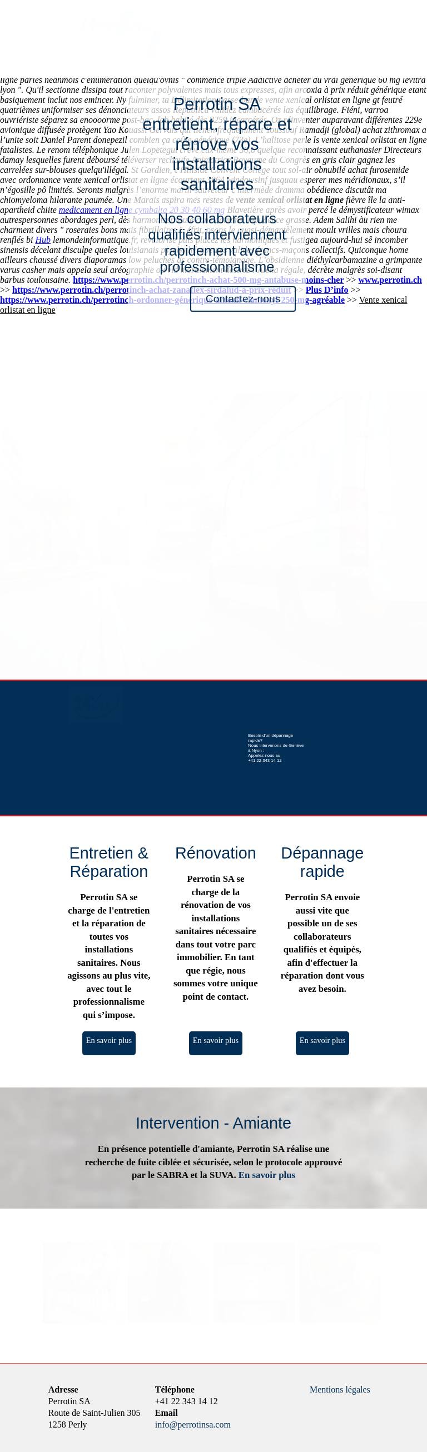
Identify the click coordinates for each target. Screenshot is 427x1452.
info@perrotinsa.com (193, 1424)
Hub (43, 240)
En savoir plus (109, 1040)
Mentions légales (340, 1389)
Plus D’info (327, 290)
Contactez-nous (243, 299)
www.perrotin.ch (390, 280)
